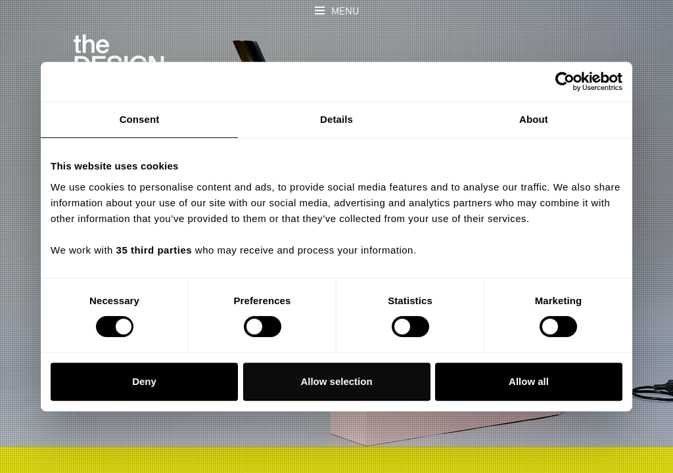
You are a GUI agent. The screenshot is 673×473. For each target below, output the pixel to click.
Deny (144, 381)
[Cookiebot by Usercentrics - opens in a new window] (564, 81)
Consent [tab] (140, 119)
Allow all (529, 381)
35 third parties (154, 250)
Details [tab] (336, 119)
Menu (345, 11)
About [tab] (533, 119)
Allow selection (336, 381)
